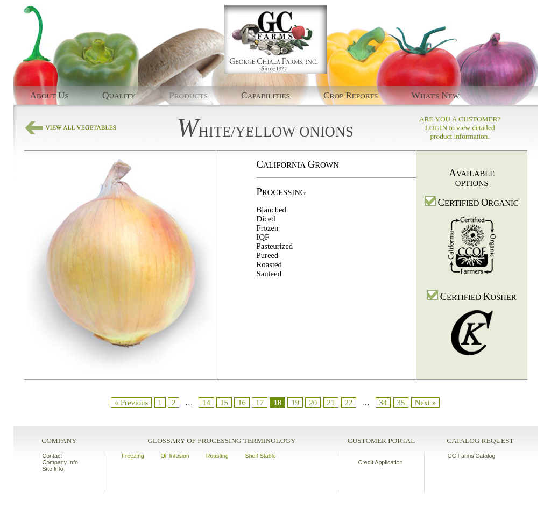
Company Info (60, 462)
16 (242, 402)
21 (331, 402)
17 (260, 402)
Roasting (217, 456)
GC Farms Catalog (472, 456)
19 (295, 402)
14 (206, 402)
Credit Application (380, 462)
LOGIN (436, 128)
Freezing (133, 456)
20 (313, 402)
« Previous (131, 402)
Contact (52, 456)
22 (348, 402)
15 (224, 402)
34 (383, 402)
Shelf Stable (260, 456)
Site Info (53, 468)
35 (401, 402)
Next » (425, 402)
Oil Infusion (175, 456)
